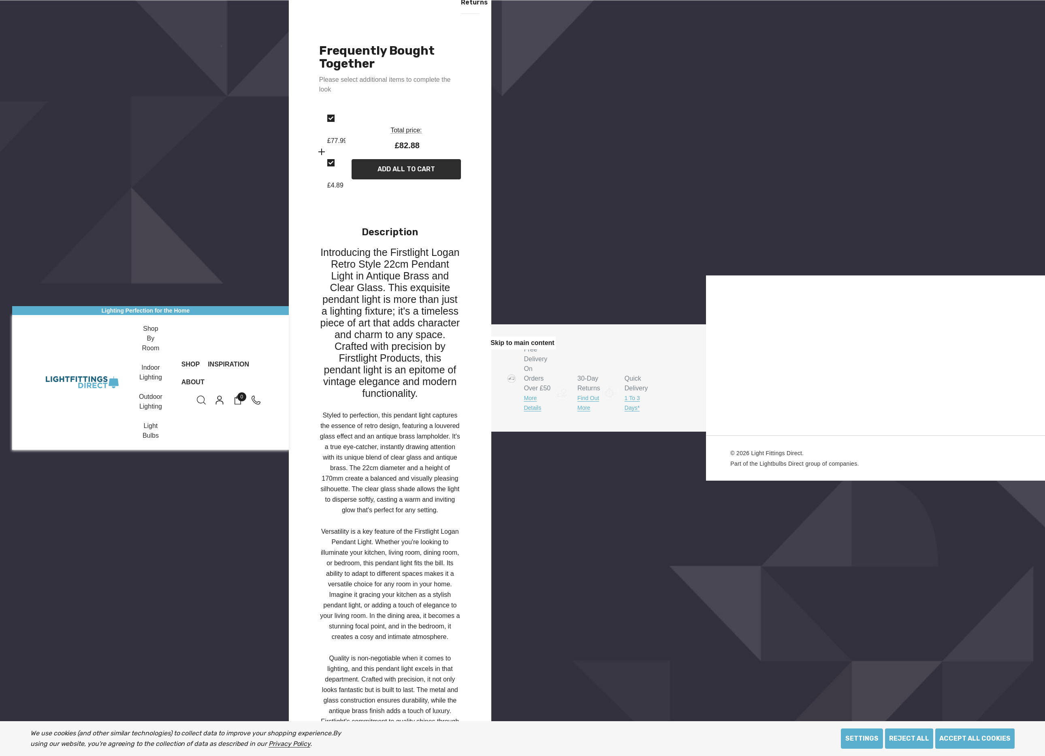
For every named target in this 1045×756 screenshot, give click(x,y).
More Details (532, 402)
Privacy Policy (289, 743)
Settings (862, 738)
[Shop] (190, 364)
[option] (327, 130)
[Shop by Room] (151, 339)
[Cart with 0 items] (237, 400)
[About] (193, 382)
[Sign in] (219, 400)
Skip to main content (522, 342)
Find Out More (588, 403)
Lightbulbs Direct (781, 463)
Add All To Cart (406, 169)
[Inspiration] (228, 364)
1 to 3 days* (632, 403)
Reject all (909, 738)
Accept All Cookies (975, 738)
